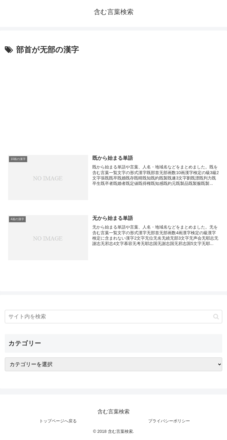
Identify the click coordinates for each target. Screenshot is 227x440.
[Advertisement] (113, 101)
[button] (216, 316)
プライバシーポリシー (169, 420)
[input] (113, 316)
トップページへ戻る (58, 420)
